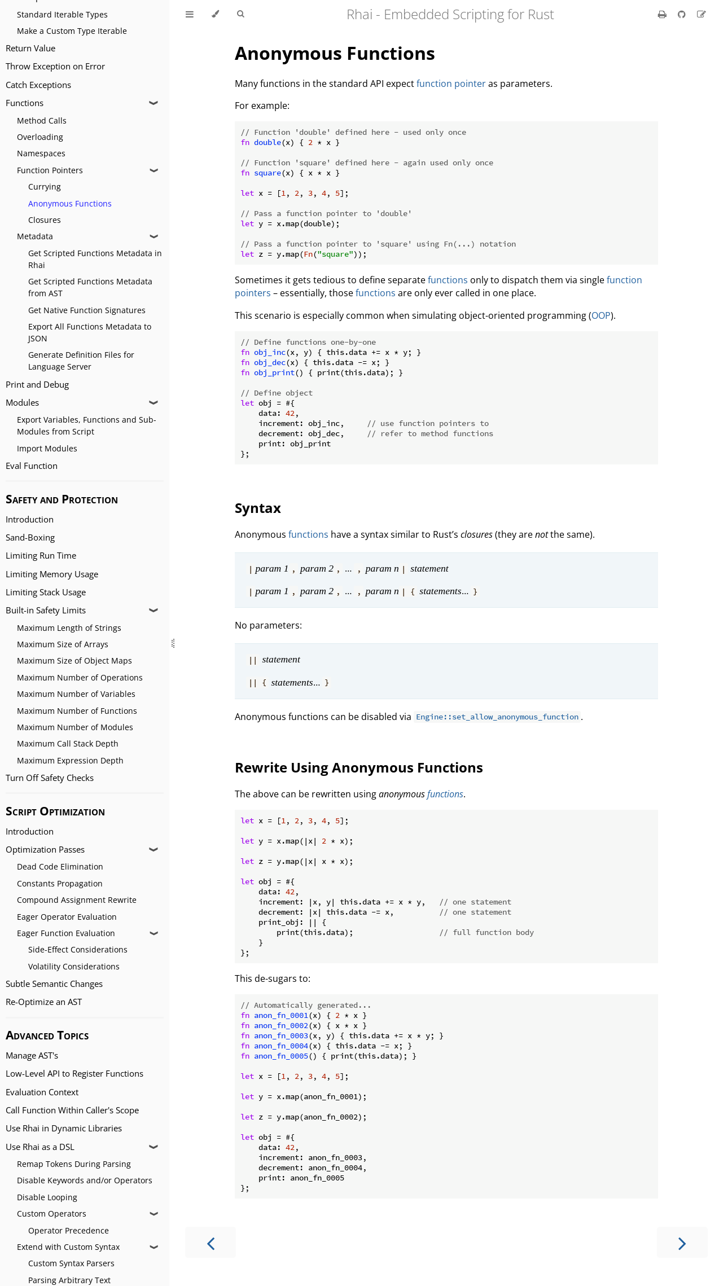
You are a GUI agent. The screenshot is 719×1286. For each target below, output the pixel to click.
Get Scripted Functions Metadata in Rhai (95, 259)
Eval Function (32, 466)
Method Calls (42, 120)
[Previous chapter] (210, 1242)
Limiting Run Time (41, 555)
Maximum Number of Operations (80, 677)
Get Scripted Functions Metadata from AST (90, 287)
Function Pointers (50, 170)
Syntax (258, 507)
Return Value (30, 48)
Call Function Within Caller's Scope (72, 1110)
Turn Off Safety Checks (50, 778)
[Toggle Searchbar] (240, 14)
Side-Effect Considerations (78, 949)
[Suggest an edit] (701, 14)
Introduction (30, 519)
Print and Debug (37, 384)
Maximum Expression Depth (70, 760)
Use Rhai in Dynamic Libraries (64, 1128)
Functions (24, 103)
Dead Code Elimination (60, 866)
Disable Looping (47, 1197)
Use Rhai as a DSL (40, 1147)
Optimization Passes (45, 849)
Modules (22, 403)
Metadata (35, 236)
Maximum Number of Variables (76, 693)
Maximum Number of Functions (77, 710)
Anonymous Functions (70, 203)
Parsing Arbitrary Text (69, 1280)
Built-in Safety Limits (46, 610)
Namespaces (41, 153)
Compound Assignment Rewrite (77, 899)
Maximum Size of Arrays (62, 644)
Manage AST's (32, 1055)
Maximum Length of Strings (69, 627)
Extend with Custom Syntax (68, 1246)
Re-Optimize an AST (44, 1002)
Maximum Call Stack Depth (68, 743)
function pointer (451, 83)
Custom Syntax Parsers (71, 1263)
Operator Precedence (68, 1230)
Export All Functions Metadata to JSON (89, 332)
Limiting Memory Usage (52, 574)
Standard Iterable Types (62, 14)
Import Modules (47, 448)
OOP (601, 315)
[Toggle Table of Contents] (190, 14)
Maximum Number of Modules (75, 727)
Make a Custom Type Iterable (72, 30)
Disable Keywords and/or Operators (84, 1180)
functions (448, 280)
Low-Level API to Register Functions (74, 1073)
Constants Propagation (60, 883)
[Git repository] (682, 14)
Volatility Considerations (74, 966)
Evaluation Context (42, 1092)
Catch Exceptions (38, 85)
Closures (44, 219)
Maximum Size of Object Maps (74, 660)
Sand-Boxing (30, 537)
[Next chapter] (682, 1242)
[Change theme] (215, 14)
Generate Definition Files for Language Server (81, 360)
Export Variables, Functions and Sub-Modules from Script (86, 425)
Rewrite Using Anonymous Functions (359, 767)
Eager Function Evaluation (66, 933)
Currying (44, 186)
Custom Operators (51, 1213)
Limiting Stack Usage (46, 592)
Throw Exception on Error (55, 66)
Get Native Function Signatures (87, 310)
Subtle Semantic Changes (54, 984)
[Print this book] (663, 14)
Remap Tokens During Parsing (74, 1163)
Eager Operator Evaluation (67, 916)
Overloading (40, 136)
